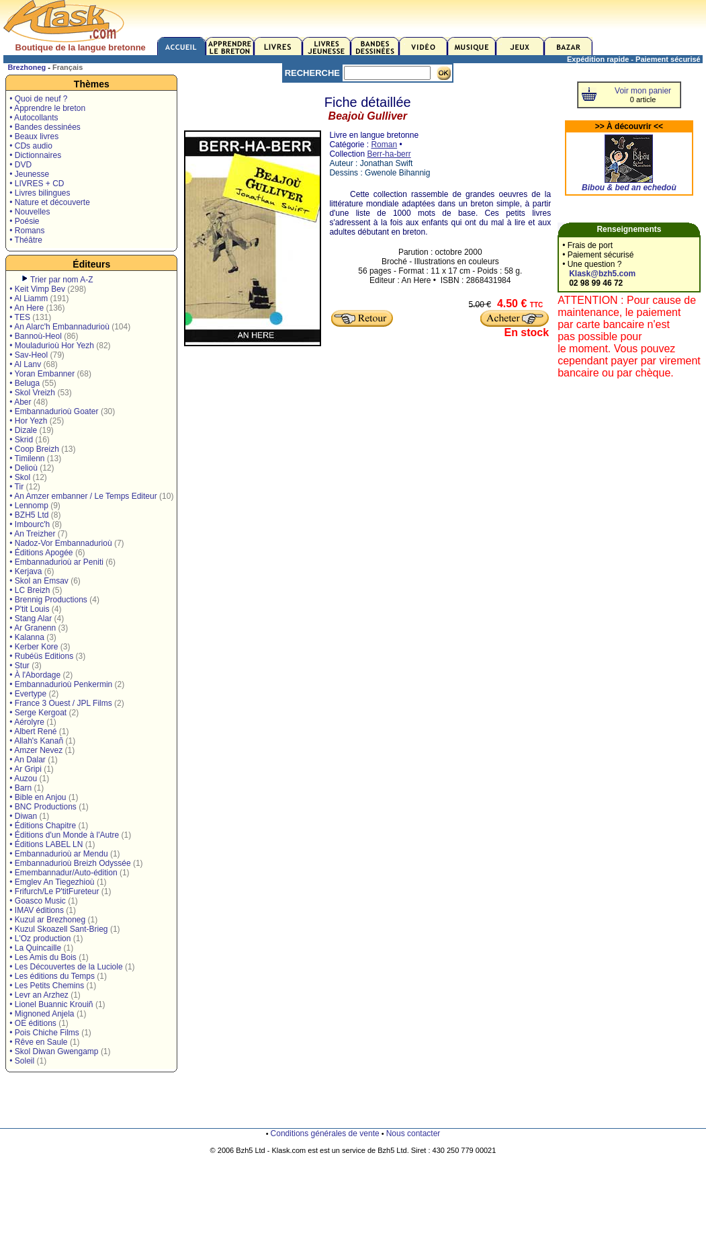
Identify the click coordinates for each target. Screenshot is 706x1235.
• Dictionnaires (35, 155)
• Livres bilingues (39, 193)
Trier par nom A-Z (61, 279)
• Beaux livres (33, 136)
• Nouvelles (29, 211)
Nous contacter (413, 1133)
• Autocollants (33, 117)
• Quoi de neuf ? (38, 99)
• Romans (26, 230)
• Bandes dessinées (45, 127)
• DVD (20, 164)
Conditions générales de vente (325, 1133)
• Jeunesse (29, 174)
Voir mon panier (643, 90)
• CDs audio (30, 146)
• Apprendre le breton (47, 108)
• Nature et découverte (49, 202)
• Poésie (24, 221)
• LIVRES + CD (36, 183)
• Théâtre (25, 240)
